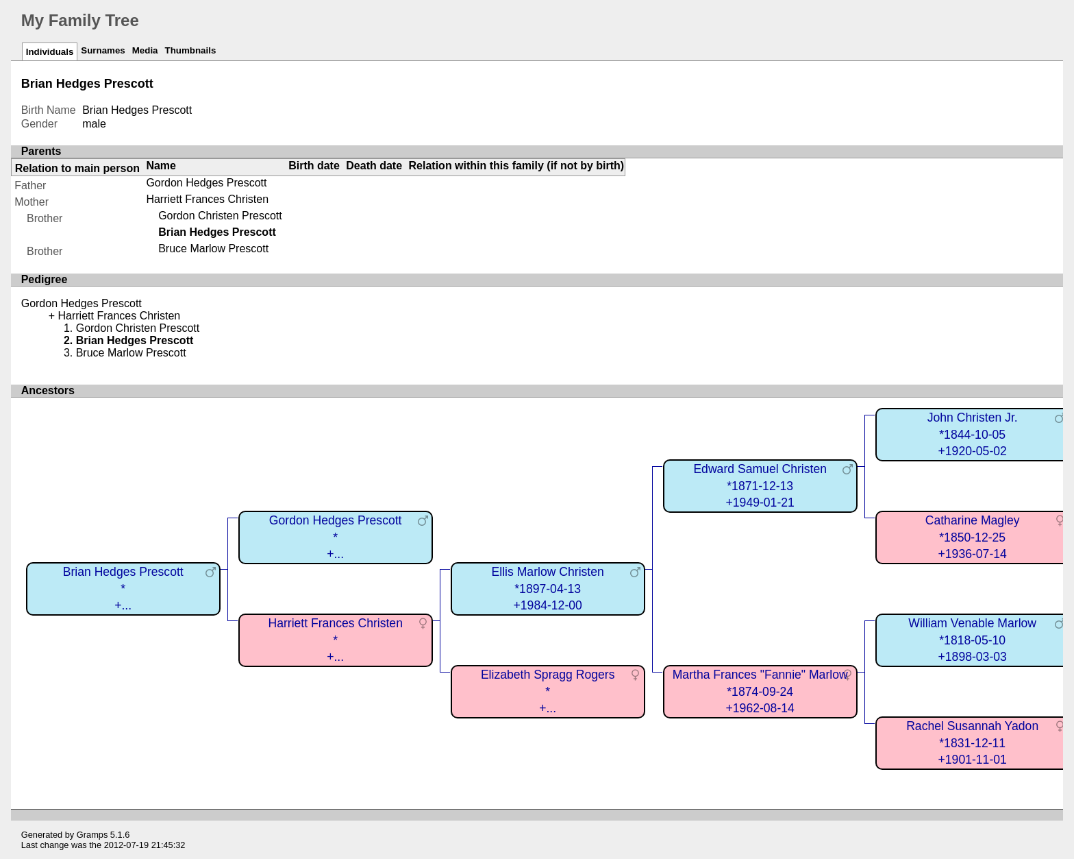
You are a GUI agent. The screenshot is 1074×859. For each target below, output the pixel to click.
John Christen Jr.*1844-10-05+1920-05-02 (972, 434)
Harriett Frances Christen (207, 199)
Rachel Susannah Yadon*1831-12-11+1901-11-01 (972, 742)
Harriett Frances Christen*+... (335, 640)
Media (145, 50)
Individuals (50, 52)
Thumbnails (190, 50)
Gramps (92, 835)
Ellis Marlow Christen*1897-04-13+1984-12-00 (548, 588)
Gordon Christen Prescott (220, 215)
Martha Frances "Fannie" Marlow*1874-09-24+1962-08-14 (760, 691)
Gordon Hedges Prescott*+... (335, 537)
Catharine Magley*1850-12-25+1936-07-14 (972, 537)
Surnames (103, 50)
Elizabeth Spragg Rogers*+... (548, 691)
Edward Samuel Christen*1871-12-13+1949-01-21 (760, 485)
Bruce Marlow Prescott (213, 248)
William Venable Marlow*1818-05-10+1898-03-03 (972, 640)
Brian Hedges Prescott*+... (123, 588)
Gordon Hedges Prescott (206, 183)
